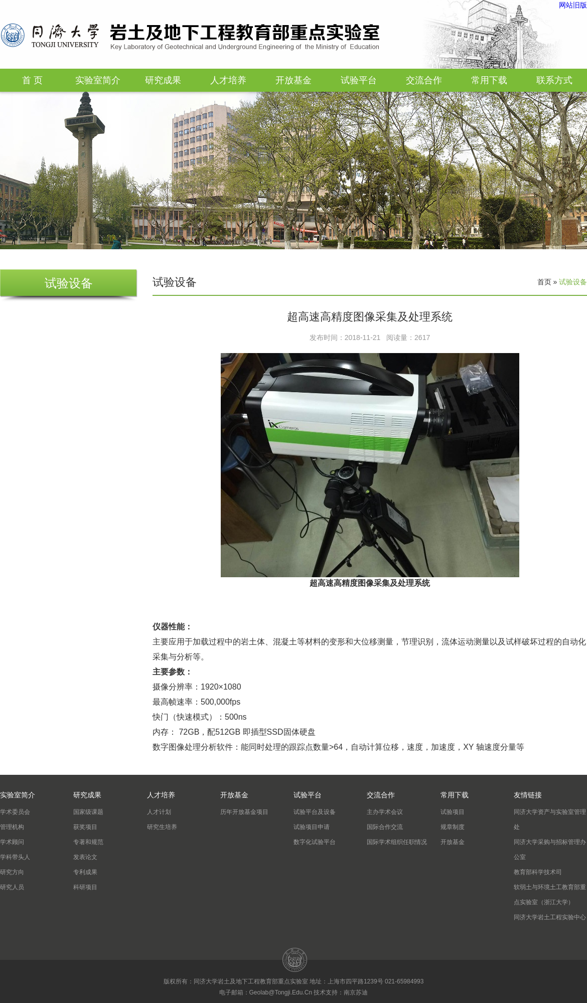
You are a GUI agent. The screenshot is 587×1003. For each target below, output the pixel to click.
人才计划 (159, 811)
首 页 (32, 80)
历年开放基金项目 (244, 811)
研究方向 (12, 872)
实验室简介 (97, 80)
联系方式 (554, 80)
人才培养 (228, 80)
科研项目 (85, 887)
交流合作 (424, 80)
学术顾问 (12, 842)
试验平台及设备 (315, 811)
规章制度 (453, 826)
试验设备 (573, 282)
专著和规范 (88, 842)
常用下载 (489, 80)
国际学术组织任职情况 (397, 842)
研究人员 (12, 887)
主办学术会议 (385, 811)
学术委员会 (15, 811)
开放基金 (293, 80)
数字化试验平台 (315, 842)
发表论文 (85, 857)
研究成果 (163, 80)
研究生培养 (162, 826)
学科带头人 (15, 857)
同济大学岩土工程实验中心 (550, 917)
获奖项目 (85, 826)
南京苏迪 (356, 992)
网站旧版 (573, 5)
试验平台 (359, 80)
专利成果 (85, 872)
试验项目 (453, 811)
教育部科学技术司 (538, 872)
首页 (544, 282)
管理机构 (12, 826)
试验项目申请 (312, 826)
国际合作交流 (385, 826)
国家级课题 (88, 811)
